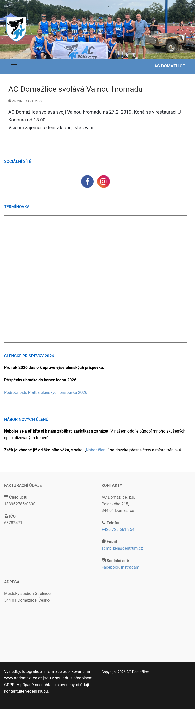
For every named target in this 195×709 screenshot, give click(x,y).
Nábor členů (97, 450)
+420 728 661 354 (118, 529)
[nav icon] (14, 66)
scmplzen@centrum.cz (122, 548)
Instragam (130, 567)
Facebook (110, 567)
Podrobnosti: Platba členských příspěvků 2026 (45, 392)
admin (15, 101)
